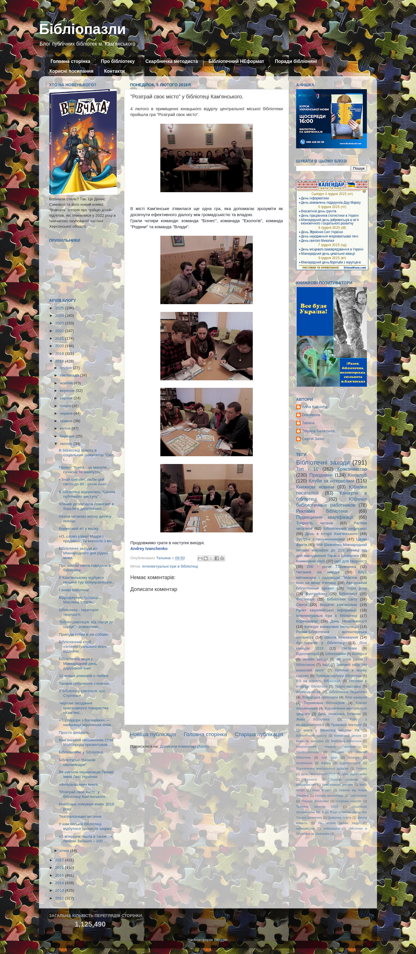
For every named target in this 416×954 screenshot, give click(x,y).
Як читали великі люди (339, 823)
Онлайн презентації (329, 795)
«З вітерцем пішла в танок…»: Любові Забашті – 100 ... (86, 838)
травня (66, 421)
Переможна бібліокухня (324, 703)
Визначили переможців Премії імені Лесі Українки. (86, 774)
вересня (68, 390)
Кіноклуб (357, 475)
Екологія (311, 779)
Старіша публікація (259, 734)
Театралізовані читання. (81, 816)
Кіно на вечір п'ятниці (316, 583)
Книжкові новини (315, 486)
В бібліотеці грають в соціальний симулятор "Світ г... (86, 455)
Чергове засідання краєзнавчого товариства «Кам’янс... (84, 707)
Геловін (361, 768)
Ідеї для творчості (351, 561)
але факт (329, 757)
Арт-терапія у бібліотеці (320, 643)
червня (67, 413)
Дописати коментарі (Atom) (184, 746)
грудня (66, 368)
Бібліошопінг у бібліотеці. (81, 752)
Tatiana (308, 423)
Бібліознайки (335, 654)
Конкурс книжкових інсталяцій (331, 626)
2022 (60, 331)
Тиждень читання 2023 (317, 806)
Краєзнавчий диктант (337, 784)
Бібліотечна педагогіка (348, 692)
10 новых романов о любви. (84, 676)
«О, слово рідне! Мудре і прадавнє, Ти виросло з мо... (87, 538)
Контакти (114, 71)
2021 (60, 338)
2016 (60, 867)
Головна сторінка (70, 61)
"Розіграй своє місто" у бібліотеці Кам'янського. (82, 794)
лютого (66, 444)
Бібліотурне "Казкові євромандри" (77, 762)
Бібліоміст (348, 594)
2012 (60, 898)
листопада (70, 375)
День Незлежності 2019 (318, 774)
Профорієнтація (307, 752)
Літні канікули (356, 697)
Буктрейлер (316, 594)
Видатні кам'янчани (338, 605)
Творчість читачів (314, 523)
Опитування (358, 795)
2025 (60, 308)
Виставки (349, 648)
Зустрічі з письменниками (320, 539)
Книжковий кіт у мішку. (79, 528)
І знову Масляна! (74, 590)
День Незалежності (348, 621)
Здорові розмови (344, 779)
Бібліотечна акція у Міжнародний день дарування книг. (78, 663)
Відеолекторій (307, 654)
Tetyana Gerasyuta (318, 431)
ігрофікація (304, 763)
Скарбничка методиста (171, 61)
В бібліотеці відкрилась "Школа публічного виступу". (87, 494)
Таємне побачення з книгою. (84, 683)
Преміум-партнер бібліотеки (338, 676)
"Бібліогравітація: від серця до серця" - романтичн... (86, 624)
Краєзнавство (352, 469)
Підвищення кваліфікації (324, 517)
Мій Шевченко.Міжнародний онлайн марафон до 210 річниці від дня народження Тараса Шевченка (331, 550)
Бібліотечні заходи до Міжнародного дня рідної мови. (83, 553)
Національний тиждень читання (325, 746)
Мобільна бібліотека (346, 741)
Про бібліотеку (118, 61)
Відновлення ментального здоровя (322, 768)
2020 (60, 346)
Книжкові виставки (310, 741)
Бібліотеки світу (342, 599)
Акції (325, 665)
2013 (60, 890)
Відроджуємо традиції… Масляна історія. (80, 599)
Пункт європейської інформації (326, 610)
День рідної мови (354, 774)
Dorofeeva (311, 415)
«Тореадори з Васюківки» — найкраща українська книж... (86, 722)
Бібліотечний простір (311, 735)
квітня (66, 428)
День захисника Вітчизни (339, 714)
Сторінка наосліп (348, 801)
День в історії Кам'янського (331, 534)
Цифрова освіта (339, 817)
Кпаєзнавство (306, 784)
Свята (301, 605)
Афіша (326, 763)
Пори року (357, 588)
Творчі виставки (348, 686)
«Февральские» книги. (79, 784)
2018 (60, 361)
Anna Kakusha (314, 407)
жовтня (67, 383)
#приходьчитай (308, 692)
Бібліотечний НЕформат (236, 61)
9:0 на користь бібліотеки (318, 681)
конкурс (353, 757)
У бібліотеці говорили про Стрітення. (82, 693)
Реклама (337, 752)
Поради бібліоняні (296, 61)
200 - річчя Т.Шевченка (331, 566)
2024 (60, 315)
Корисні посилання (71, 71)
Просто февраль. (74, 732)
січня (65, 850)
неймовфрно (305, 828)
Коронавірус (307, 621)
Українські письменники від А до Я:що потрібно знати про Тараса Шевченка (331, 812)
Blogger (220, 940)
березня (68, 436)
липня (66, 406)
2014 (60, 883)
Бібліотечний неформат (345, 528)
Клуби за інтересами (331, 480)
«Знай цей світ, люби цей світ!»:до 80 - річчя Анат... (84, 481)
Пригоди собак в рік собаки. (84, 634)
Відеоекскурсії (350, 763)
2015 (60, 875)
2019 (60, 353)
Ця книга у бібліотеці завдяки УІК (328, 730)
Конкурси (359, 654)
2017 (60, 860)
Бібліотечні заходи (323, 462)
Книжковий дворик (347, 735)
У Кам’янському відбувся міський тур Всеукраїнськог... (87, 579)
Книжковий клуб (310, 561)
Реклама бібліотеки (322, 511)
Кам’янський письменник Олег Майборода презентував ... (86, 742)
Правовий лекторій (346, 725)
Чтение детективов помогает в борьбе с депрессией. (86, 506)
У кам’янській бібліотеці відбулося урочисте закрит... (86, 826)
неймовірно (331, 828)
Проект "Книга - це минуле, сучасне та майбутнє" (83, 469)
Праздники (321, 475)
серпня (67, 398)
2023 (60, 323)
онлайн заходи (315, 659)
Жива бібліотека (313, 719)
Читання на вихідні (317, 572)
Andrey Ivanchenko (149, 548)
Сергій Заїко (313, 439)
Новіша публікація (153, 734)
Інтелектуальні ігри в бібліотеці (170, 566)
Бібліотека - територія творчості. (78, 612)
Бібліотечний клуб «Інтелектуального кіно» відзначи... (83, 646)
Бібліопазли (82, 29)
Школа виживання (341, 637)
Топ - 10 (307, 469)
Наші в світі (322, 790)
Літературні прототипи (320, 697)
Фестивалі (305, 599)
